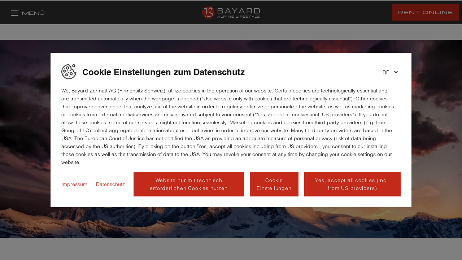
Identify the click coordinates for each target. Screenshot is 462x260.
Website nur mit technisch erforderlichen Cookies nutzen (188, 184)
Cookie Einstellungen (274, 184)
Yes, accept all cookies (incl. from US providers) (352, 184)
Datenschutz (110, 184)
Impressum (74, 184)
